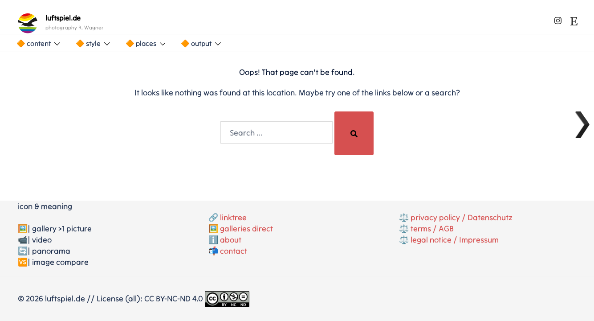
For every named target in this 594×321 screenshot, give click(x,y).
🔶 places (141, 43)
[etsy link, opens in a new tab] (574, 19)
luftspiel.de (63, 17)
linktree (233, 217)
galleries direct (246, 228)
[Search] (354, 133)
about (230, 240)
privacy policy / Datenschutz (462, 217)
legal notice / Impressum (455, 240)
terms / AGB (432, 228)
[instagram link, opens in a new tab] (557, 19)
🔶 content (33, 43)
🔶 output (196, 43)
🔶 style (88, 43)
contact (233, 251)
